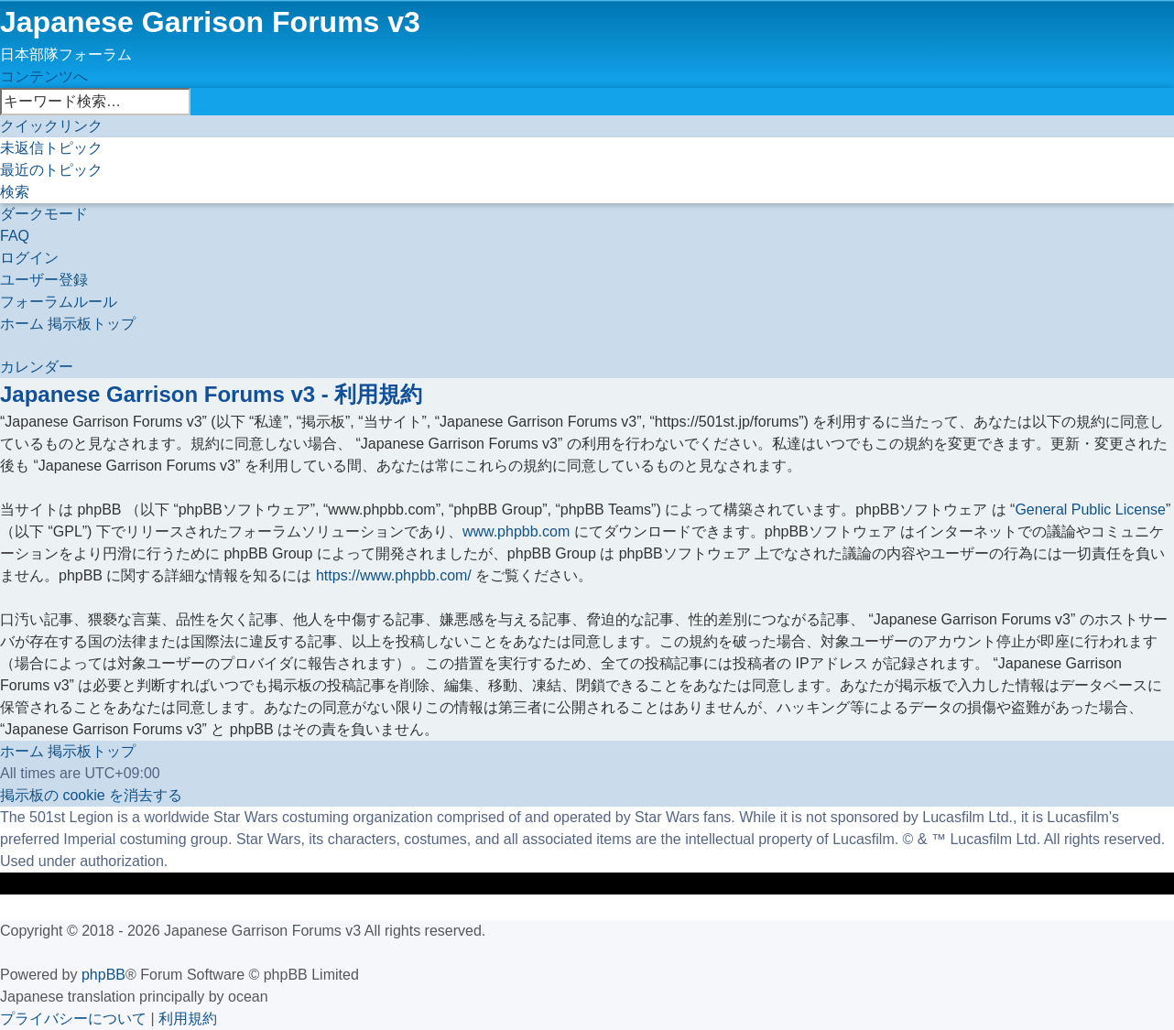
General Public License (1090, 509)
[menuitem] (51, 148)
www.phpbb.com (516, 531)
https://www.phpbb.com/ (394, 575)
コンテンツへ (44, 76)
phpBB (103, 974)
